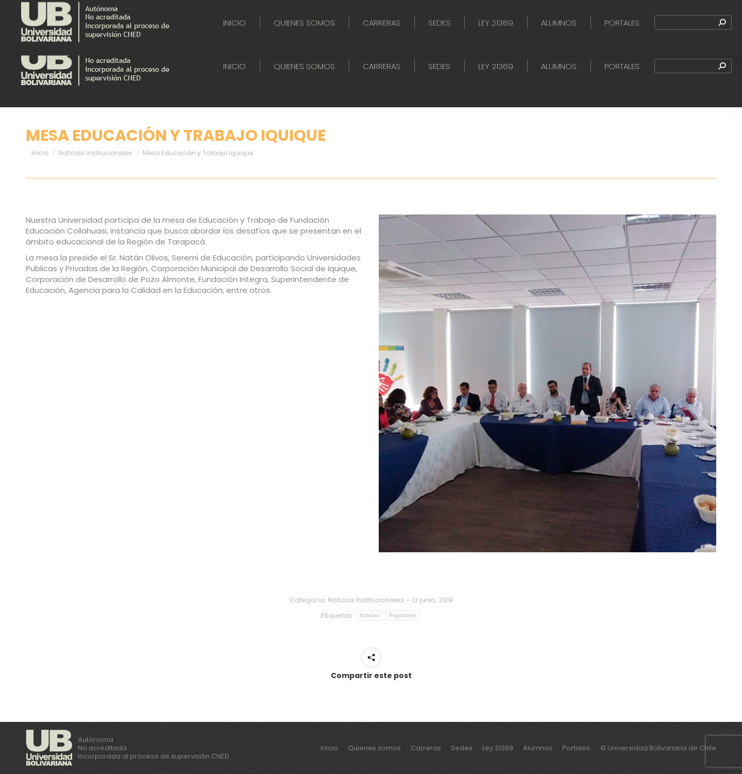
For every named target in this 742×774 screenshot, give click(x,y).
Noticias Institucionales (366, 600)
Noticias (369, 615)
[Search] (693, 66)
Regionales (402, 615)
